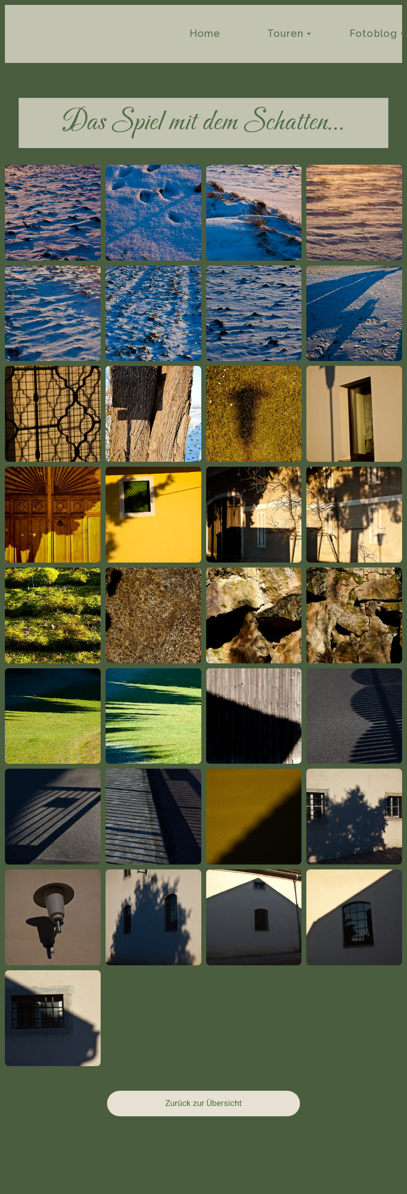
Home (205, 33)
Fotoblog (373, 33)
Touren (285, 33)
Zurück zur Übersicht (203, 1103)
